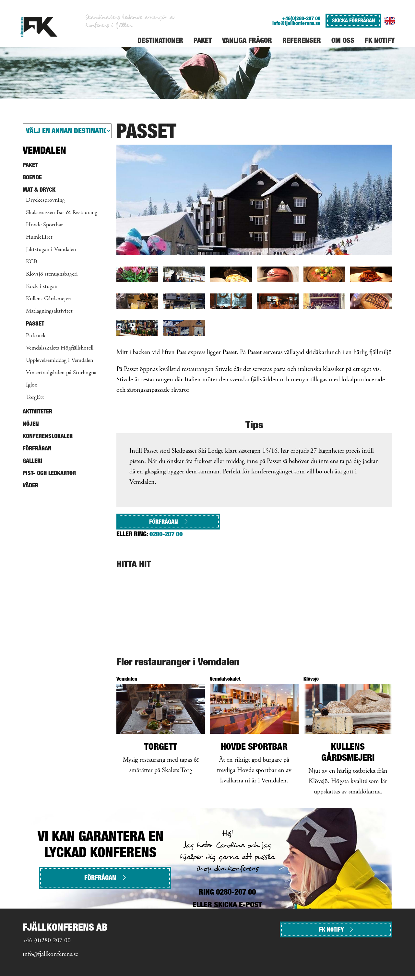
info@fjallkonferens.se (296, 23)
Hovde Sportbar (44, 225)
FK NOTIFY (336, 929)
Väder (30, 485)
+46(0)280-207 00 (301, 18)
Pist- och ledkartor (49, 473)
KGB (31, 262)
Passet (35, 323)
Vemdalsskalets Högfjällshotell (59, 348)
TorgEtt (35, 397)
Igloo (32, 385)
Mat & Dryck (39, 189)
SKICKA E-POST (238, 904)
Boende (32, 177)
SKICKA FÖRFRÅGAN (353, 20)
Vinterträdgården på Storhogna (61, 373)
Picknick (36, 336)
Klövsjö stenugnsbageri (52, 274)
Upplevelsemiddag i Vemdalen (59, 360)
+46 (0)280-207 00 (47, 940)
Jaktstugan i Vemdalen (51, 250)
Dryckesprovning (45, 200)
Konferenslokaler (48, 436)
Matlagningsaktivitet (49, 311)
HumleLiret (39, 237)
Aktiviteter (37, 411)
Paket (30, 164)
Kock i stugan (41, 287)
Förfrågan (168, 521)
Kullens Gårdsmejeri (49, 299)
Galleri (32, 460)
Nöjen (31, 423)
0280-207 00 (166, 534)
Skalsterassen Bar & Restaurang (61, 213)
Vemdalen (44, 150)
